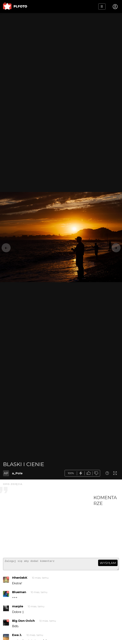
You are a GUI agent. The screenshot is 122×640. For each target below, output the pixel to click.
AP (6, 473)
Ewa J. (17, 637)
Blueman (19, 594)
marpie (17, 608)
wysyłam (108, 563)
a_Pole (17, 473)
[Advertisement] (48, 525)
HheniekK (19, 579)
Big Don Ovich (23, 622)
